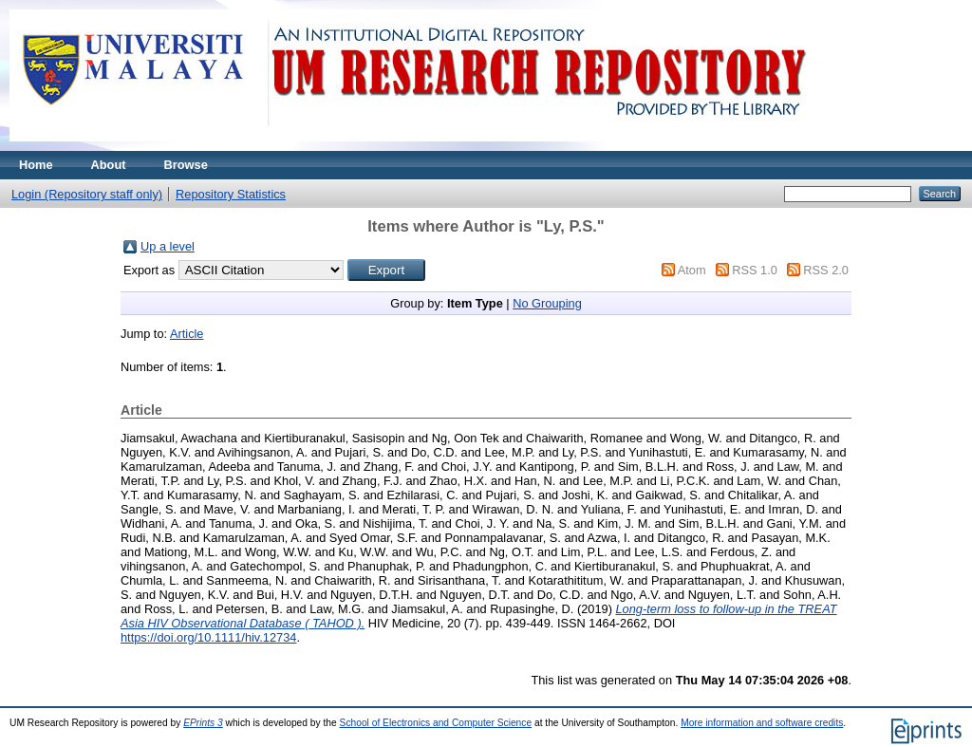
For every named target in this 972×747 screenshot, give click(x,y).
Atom (692, 270)
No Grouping (547, 303)
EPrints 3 (203, 723)
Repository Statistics (231, 194)
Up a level (167, 246)
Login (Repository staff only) (86, 194)
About (108, 165)
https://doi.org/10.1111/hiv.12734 (208, 637)
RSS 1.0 (754, 270)
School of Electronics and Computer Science (436, 723)
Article (187, 334)
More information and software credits (762, 723)
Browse (186, 165)
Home (36, 165)
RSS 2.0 (826, 270)
